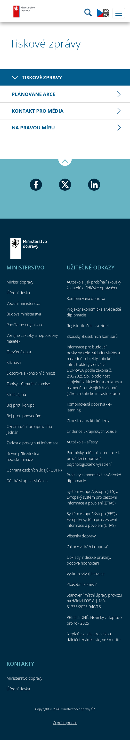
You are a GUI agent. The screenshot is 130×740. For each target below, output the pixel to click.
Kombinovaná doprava (86, 298)
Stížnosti (14, 362)
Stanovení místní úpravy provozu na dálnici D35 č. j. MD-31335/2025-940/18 (94, 600)
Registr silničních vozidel (88, 325)
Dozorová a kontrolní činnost (31, 373)
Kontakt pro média (38, 111)
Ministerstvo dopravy (24, 11)
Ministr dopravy (20, 282)
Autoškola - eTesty (82, 442)
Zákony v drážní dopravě (87, 546)
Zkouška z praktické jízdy (88, 420)
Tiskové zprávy (42, 77)
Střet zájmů (16, 394)
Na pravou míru (33, 127)
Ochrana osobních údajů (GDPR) (34, 470)
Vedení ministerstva (23, 303)
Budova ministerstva (24, 314)
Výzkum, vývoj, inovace (86, 573)
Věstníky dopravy (81, 536)
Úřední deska (18, 292)
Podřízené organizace (25, 324)
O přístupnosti (65, 722)
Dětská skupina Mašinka (27, 480)
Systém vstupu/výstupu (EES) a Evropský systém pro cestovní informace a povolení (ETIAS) (92, 497)
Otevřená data (19, 351)
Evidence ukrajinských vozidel (92, 431)
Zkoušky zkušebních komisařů (92, 336)
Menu (119, 13)
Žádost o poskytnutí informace (32, 443)
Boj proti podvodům (24, 415)
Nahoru (65, 162)
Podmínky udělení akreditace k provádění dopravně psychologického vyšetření (93, 458)
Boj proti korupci (21, 405)
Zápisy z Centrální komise (28, 383)
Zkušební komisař (82, 584)
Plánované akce (33, 94)
